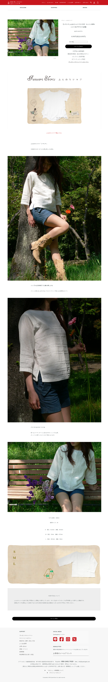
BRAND (85, 7)
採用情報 (21, 651)
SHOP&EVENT (63, 2)
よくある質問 (70, 2)
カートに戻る (54, 618)
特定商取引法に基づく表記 (26, 654)
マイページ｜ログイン (25, 638)
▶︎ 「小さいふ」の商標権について (54, 670)
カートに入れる (78, 46)
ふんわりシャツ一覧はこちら (54, 133)
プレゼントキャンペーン (25, 635)
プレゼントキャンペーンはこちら (78, 62)
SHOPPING (54, 7)
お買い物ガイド (78, 2)
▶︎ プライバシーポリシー (54, 672)
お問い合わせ (85, 2)
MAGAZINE (23, 7)
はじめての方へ (50, 2)
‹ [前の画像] (9, 38)
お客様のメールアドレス (62, 653)
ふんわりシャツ (69, 20)
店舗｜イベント (23, 649)
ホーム (63, 20)
